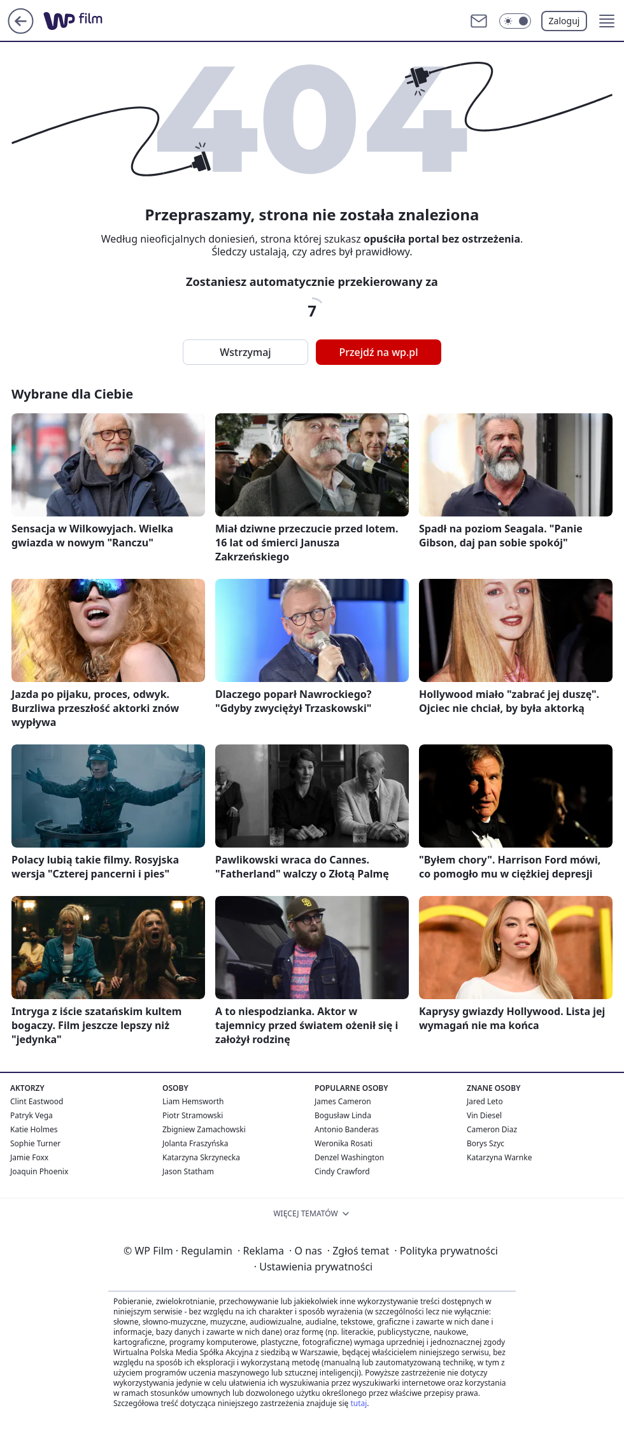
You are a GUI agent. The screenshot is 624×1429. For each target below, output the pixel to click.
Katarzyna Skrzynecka (201, 1157)
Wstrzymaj (245, 352)
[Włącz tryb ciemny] (515, 21)
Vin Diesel (484, 1115)
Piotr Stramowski (192, 1115)
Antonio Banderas (347, 1129)
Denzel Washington (349, 1157)
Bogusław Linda (343, 1115)
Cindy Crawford (342, 1171)
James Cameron (343, 1101)
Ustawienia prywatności (313, 1267)
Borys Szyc (485, 1143)
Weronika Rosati (343, 1143)
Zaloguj (564, 21)
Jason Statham (188, 1171)
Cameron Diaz (492, 1129)
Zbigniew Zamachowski (204, 1129)
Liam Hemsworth (192, 1101)
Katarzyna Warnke (499, 1157)
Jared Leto (485, 1101)
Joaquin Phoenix (39, 1171)
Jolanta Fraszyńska (195, 1143)
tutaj (358, 1403)
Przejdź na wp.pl (378, 352)
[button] (607, 21)
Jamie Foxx (29, 1157)
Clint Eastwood (36, 1101)
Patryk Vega (31, 1115)
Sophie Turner (35, 1143)
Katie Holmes (33, 1129)
